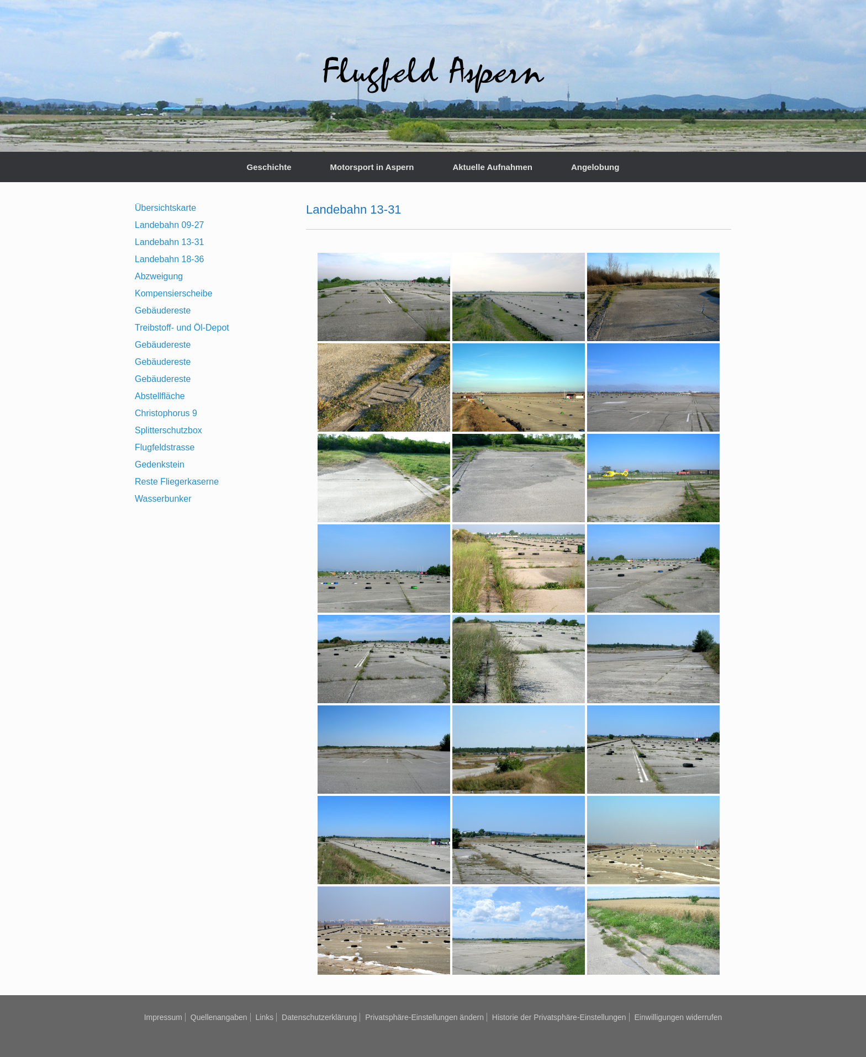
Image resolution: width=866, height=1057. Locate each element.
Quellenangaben (219, 1017)
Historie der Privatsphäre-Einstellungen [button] (559, 1017)
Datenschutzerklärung (319, 1017)
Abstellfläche (160, 396)
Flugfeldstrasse (165, 447)
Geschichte (269, 167)
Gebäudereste (163, 310)
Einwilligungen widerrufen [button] (678, 1017)
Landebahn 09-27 (169, 225)
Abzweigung (159, 276)
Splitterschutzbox (168, 430)
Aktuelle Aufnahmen (492, 167)
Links (264, 1017)
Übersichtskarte (165, 208)
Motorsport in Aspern (372, 167)
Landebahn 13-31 (169, 242)
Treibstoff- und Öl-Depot (182, 327)
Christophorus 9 (166, 413)
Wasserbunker (163, 498)
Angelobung (595, 167)
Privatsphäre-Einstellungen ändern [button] (424, 1017)
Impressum (163, 1017)
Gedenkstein (159, 464)
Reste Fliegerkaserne (177, 481)
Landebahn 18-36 (169, 259)
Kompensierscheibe (174, 293)
